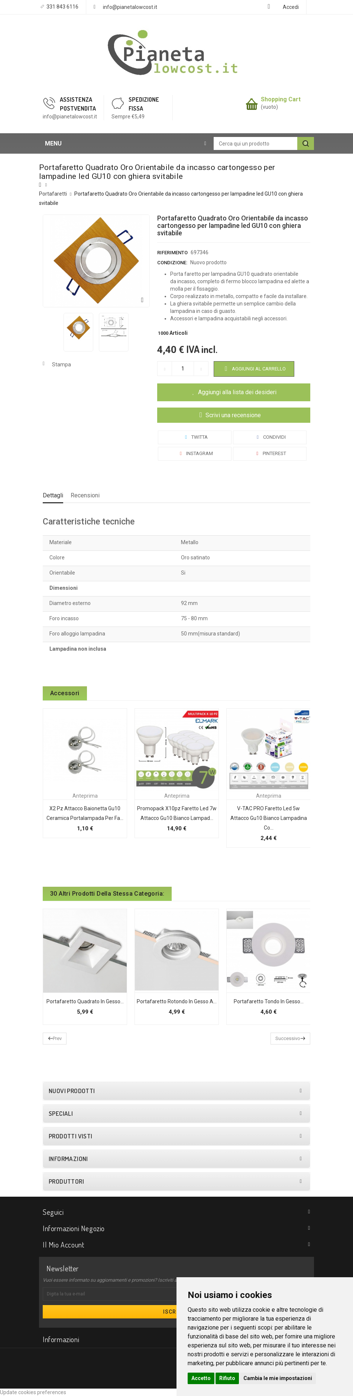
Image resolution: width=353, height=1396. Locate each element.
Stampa (61, 364)
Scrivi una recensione (232, 415)
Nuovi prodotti (72, 1091)
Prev (57, 1038)
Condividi (270, 437)
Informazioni (68, 1158)
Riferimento (172, 252)
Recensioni (85, 495)
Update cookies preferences (33, 1392)
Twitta (195, 437)
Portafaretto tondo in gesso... (269, 1001)
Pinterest (269, 453)
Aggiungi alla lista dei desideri (237, 392)
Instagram (195, 453)
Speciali (61, 1113)
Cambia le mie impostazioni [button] (277, 1378)
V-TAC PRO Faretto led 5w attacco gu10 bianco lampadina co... (268, 818)
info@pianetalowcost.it (130, 7)
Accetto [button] (201, 1378)
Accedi (291, 7)
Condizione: (172, 262)
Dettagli (53, 495)
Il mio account (63, 1244)
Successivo (287, 1038)
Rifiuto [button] (227, 1378)
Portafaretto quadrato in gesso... (85, 1001)
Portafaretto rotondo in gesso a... (177, 1001)
